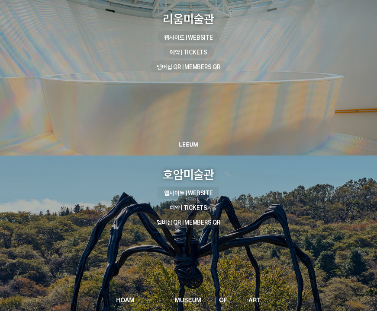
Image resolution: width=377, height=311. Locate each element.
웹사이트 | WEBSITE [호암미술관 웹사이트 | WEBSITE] (188, 193)
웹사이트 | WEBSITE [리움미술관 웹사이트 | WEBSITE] (188, 37)
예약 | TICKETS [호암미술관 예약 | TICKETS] (188, 207)
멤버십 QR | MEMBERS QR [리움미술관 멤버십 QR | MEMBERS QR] (188, 66)
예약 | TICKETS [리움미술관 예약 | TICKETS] (188, 52)
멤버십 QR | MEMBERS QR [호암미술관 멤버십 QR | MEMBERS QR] (188, 222)
